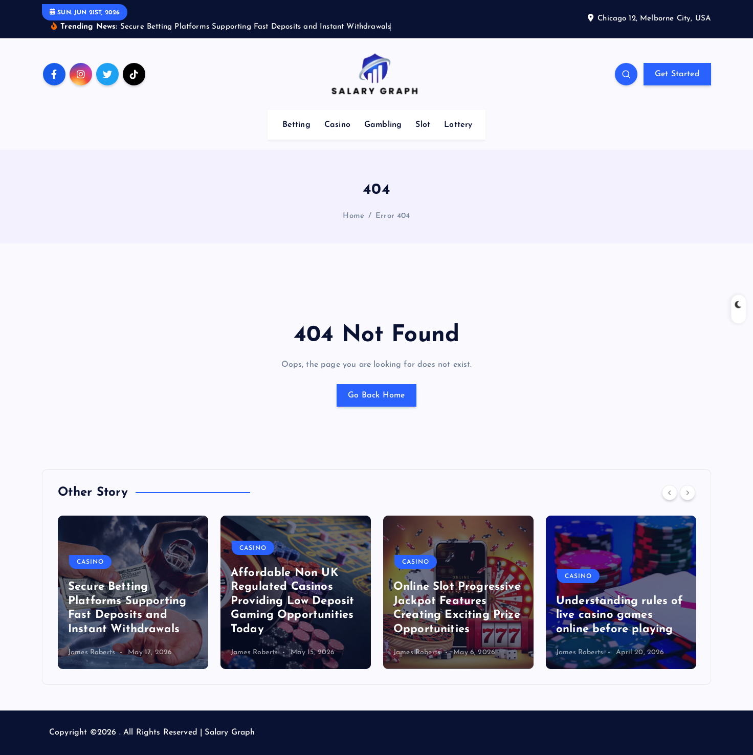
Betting (296, 125)
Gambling (383, 125)
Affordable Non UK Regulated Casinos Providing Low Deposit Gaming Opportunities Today (292, 601)
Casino (337, 125)
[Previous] (669, 492)
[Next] (687, 492)
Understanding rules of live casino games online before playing (619, 615)
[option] (133, 592)
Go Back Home (376, 395)
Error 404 (392, 216)
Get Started (677, 74)
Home (353, 216)
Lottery (458, 125)
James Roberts (91, 652)
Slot (422, 125)
